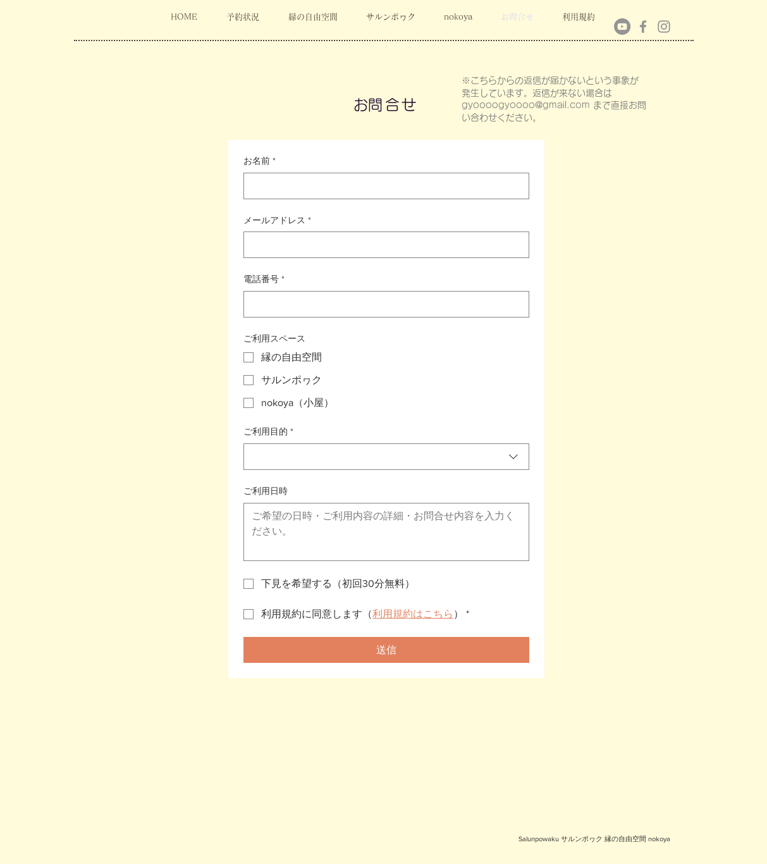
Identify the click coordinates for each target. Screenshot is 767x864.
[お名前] (382, 186)
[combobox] (386, 456)
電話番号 (264, 279)
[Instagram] (664, 26)
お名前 (259, 161)
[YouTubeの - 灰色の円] (622, 26)
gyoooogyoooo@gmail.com (526, 105)
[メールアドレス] (382, 244)
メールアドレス (277, 220)
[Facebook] (643, 26)
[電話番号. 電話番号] (382, 304)
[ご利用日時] (386, 532)
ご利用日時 (265, 491)
